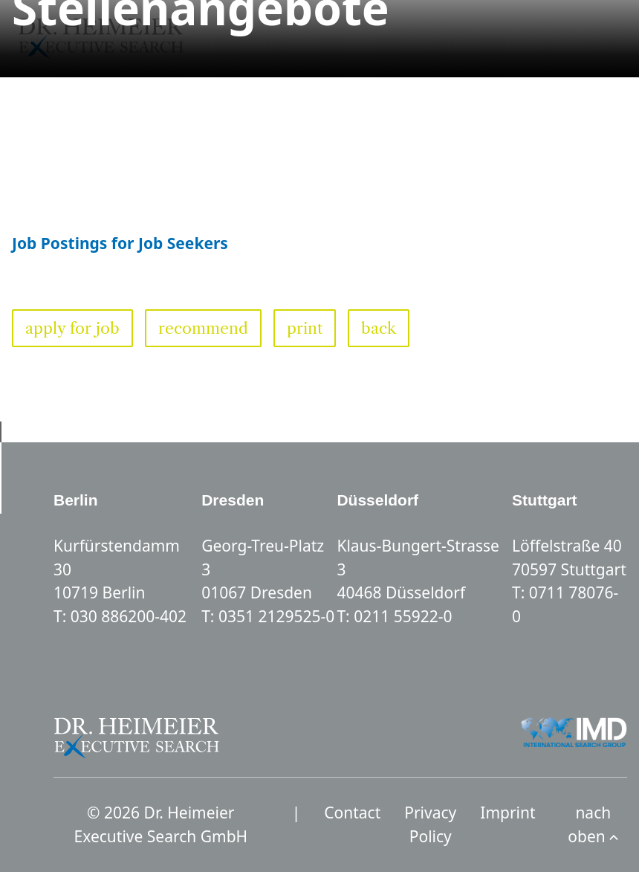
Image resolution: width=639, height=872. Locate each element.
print (304, 328)
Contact (352, 812)
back (378, 328)
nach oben (593, 824)
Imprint (507, 812)
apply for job (72, 328)
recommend (203, 328)
